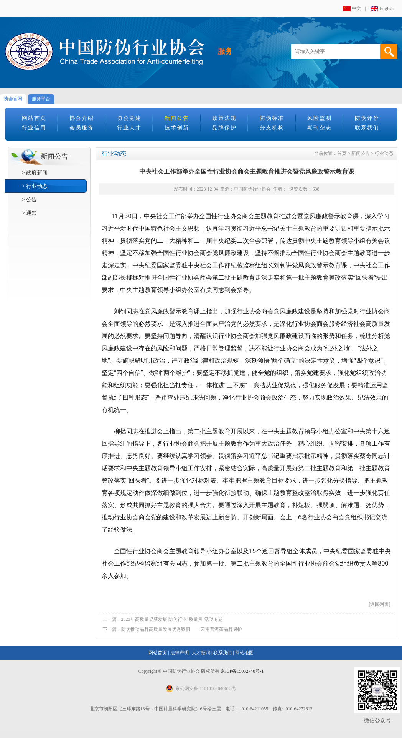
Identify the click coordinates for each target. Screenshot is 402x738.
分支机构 (272, 128)
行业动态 (384, 153)
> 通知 (29, 213)
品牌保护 (224, 128)
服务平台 (41, 98)
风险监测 (319, 118)
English (386, 8)
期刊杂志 (319, 128)
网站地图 (244, 652)
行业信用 (34, 128)
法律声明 (179, 652)
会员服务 (81, 128)
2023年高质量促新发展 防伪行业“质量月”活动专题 (172, 619)
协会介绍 (81, 118)
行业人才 (129, 128)
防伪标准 (272, 118)
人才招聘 (201, 652)
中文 (356, 8)
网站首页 (34, 118)
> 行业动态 (35, 186)
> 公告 (29, 199)
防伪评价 (367, 118)
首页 (341, 153)
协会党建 (129, 118)
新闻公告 (177, 118)
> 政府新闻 (35, 173)
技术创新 (177, 128)
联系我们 (367, 128)
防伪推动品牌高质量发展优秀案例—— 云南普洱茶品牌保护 (181, 629)
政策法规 (224, 118)
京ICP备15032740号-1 (242, 671)
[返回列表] (379, 604)
